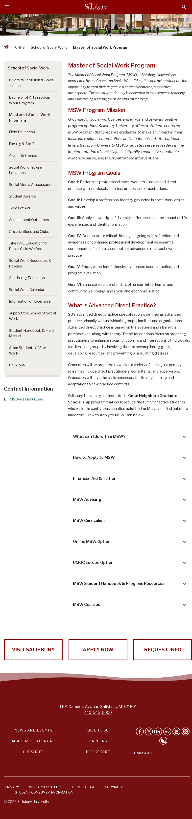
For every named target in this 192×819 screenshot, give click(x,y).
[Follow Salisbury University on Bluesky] (163, 741)
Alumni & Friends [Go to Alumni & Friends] (23, 155)
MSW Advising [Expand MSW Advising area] (130, 499)
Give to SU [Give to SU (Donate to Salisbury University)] (98, 730)
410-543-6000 (98, 712)
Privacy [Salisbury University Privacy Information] (12, 787)
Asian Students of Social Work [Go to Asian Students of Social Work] (29, 351)
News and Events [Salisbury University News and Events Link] (33, 730)
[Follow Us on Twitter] (149, 731)
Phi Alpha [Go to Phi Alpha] (17, 365)
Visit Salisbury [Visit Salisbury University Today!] (33, 650)
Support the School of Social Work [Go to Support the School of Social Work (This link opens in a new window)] (32, 316)
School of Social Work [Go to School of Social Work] (28, 68)
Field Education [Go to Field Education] (22, 132)
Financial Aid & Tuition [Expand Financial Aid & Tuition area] (130, 478)
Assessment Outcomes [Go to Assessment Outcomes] (29, 220)
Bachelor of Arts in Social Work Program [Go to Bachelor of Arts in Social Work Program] (29, 100)
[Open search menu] (184, 7)
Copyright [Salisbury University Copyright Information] (114, 787)
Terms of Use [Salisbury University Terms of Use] (83, 787)
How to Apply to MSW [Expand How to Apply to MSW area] (130, 457)
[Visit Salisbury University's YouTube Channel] (176, 731)
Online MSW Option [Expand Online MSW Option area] (130, 541)
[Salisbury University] (96, 6)
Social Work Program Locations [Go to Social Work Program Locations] (27, 170)
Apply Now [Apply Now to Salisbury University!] (98, 650)
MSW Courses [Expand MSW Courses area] (130, 604)
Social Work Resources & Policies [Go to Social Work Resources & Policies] (30, 263)
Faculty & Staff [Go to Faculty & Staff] (21, 144)
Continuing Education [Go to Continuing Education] (27, 278)
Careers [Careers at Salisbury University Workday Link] (98, 741)
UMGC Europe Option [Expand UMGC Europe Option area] (130, 562)
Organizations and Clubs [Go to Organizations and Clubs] (29, 231)
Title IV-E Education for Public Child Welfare (28, 246)
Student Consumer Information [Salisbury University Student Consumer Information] (44, 792)
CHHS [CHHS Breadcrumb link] (20, 47)
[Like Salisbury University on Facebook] (140, 731)
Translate (143, 753)
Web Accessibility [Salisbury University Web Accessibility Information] (45, 787)
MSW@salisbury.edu (27, 399)
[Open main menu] (7, 6)
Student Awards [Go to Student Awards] (22, 196)
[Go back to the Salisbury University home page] (6, 47)
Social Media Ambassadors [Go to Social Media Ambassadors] (32, 184)
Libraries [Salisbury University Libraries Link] (33, 752)
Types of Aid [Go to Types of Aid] (19, 208)
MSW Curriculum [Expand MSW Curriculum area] (130, 520)
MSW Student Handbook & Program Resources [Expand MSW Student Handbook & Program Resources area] (130, 583)
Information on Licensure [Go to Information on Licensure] (30, 301)
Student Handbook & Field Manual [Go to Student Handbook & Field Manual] (31, 333)
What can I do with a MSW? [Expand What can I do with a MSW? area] (130, 436)
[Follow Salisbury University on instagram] (186, 731)
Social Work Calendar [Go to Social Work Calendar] (26, 290)
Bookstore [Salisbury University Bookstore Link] (98, 752)
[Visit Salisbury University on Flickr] (167, 731)
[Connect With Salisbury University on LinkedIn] (158, 731)
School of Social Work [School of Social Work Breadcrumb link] (49, 47)
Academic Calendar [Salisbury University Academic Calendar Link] (33, 741)
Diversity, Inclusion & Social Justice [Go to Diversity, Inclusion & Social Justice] (31, 83)
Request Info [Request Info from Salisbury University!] (162, 650)
